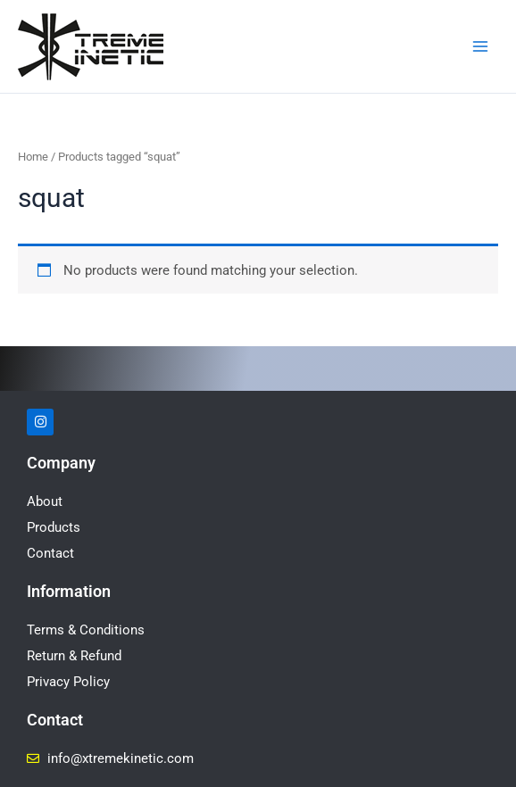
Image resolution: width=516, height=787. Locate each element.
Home (33, 156)
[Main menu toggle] (480, 46)
